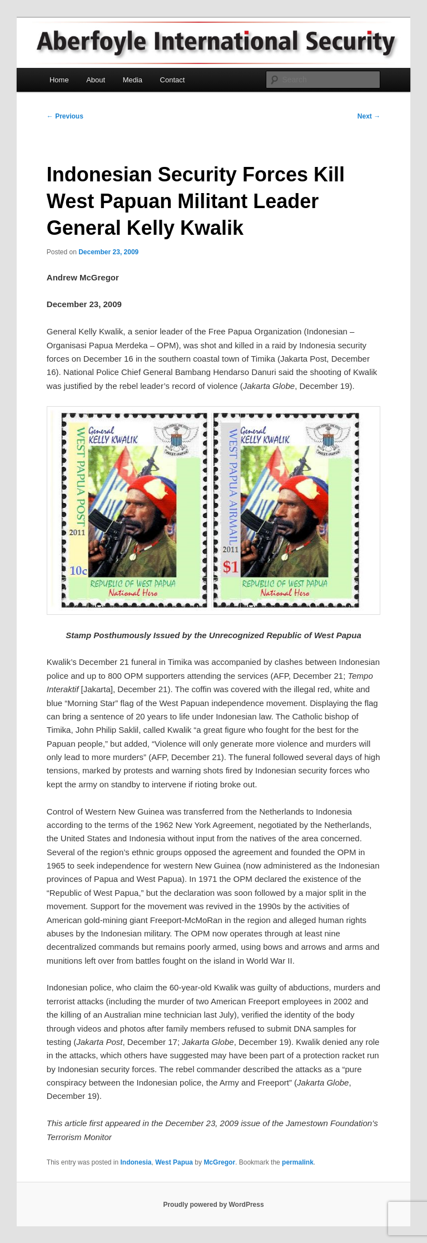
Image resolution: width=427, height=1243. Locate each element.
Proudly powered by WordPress (213, 1205)
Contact (172, 80)
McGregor (219, 1162)
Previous (65, 116)
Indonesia (136, 1162)
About (95, 80)
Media (132, 80)
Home (59, 80)
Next (369, 116)
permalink (298, 1162)
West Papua (174, 1162)
